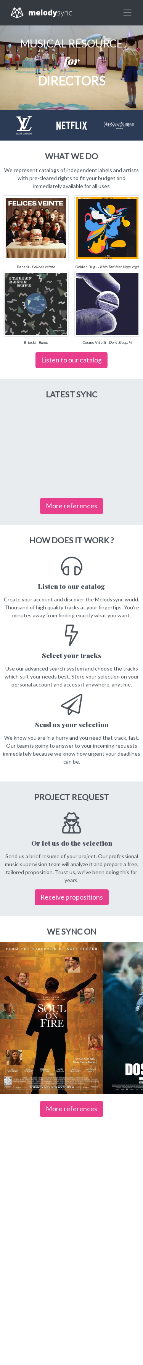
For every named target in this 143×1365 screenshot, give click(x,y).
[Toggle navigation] (127, 12)
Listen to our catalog (71, 360)
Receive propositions (71, 897)
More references (71, 506)
